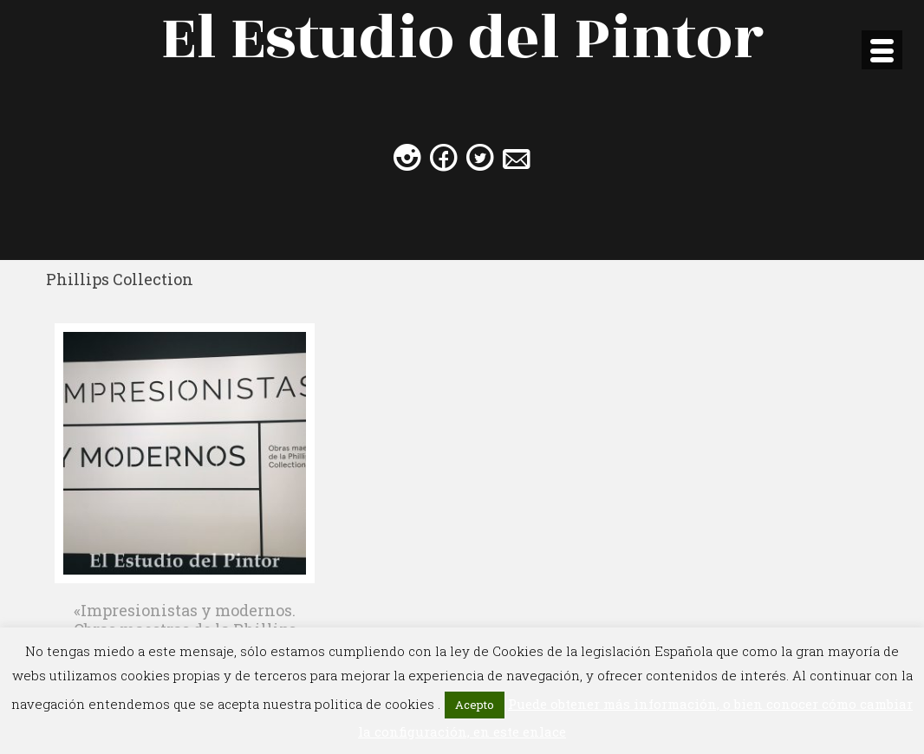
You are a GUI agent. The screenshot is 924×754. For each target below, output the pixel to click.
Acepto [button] (474, 704)
